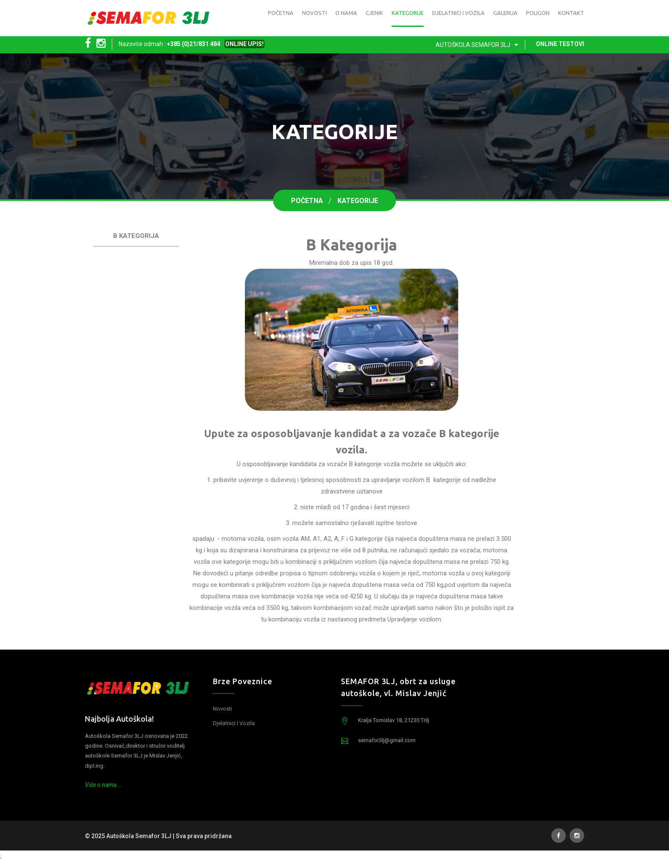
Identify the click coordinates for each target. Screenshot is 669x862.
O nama (346, 13)
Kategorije (408, 13)
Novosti (314, 13)
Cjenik (374, 13)
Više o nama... (103, 784)
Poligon (538, 13)
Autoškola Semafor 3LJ (478, 45)
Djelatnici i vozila (458, 13)
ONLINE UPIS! (244, 44)
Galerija (505, 13)
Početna (281, 13)
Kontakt (571, 13)
